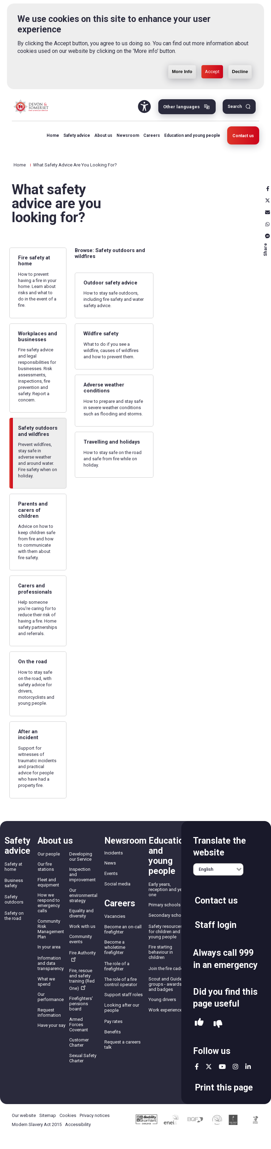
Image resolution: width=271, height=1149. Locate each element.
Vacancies (114, 916)
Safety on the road (14, 915)
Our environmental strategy (83, 895)
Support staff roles (123, 994)
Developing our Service (80, 856)
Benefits (112, 1031)
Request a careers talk (122, 1044)
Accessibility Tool (144, 107)
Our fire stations (46, 866)
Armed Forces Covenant (78, 1024)
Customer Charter (79, 1042)
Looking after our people (121, 1007)
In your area (49, 946)
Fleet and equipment (48, 882)
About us (103, 135)
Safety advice (76, 135)
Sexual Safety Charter (82, 1058)
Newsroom (128, 135)
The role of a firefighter (116, 966)
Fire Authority (82, 956)
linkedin (248, 1066)
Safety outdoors (14, 899)
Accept (212, 71)
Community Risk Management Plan (51, 929)
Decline (240, 71)
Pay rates (113, 1021)
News (110, 863)
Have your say (51, 1025)
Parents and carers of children (33, 510)
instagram (235, 1066)
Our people (49, 854)
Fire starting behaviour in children (161, 952)
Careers (151, 135)
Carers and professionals (35, 589)
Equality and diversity (81, 913)
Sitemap (47, 1115)
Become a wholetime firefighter (114, 947)
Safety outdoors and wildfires (37, 431)
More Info (182, 71)
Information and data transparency (51, 963)
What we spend (46, 981)
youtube (222, 1066)
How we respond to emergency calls (49, 902)
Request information (49, 1012)
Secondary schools (168, 915)
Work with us (82, 926)
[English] (218, 869)
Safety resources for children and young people (166, 931)
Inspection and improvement (82, 874)
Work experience (165, 1010)
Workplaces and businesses (37, 336)
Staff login (216, 925)
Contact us (243, 135)
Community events (80, 939)
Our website (24, 1115)
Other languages (181, 106)
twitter (209, 1066)
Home (53, 135)
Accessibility (78, 1124)
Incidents (113, 852)
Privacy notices (95, 1115)
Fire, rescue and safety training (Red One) (82, 979)
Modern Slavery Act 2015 (37, 1124)
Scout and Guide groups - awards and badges (165, 984)
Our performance (51, 997)
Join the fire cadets (168, 968)
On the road (32, 661)
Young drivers (162, 999)
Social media (117, 883)
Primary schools (165, 904)
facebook (196, 1066)
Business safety (14, 883)
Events (111, 873)
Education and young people (192, 135)
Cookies (67, 1115)
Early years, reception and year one (167, 889)
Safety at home (13, 866)
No (218, 1024)
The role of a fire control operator (120, 982)
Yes (199, 1024)
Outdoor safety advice (110, 283)
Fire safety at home (34, 261)
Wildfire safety (100, 333)
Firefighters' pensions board (81, 1003)
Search (235, 106)
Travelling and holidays (111, 442)
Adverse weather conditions (103, 388)
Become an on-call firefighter (123, 929)
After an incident (28, 734)
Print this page (224, 1087)
